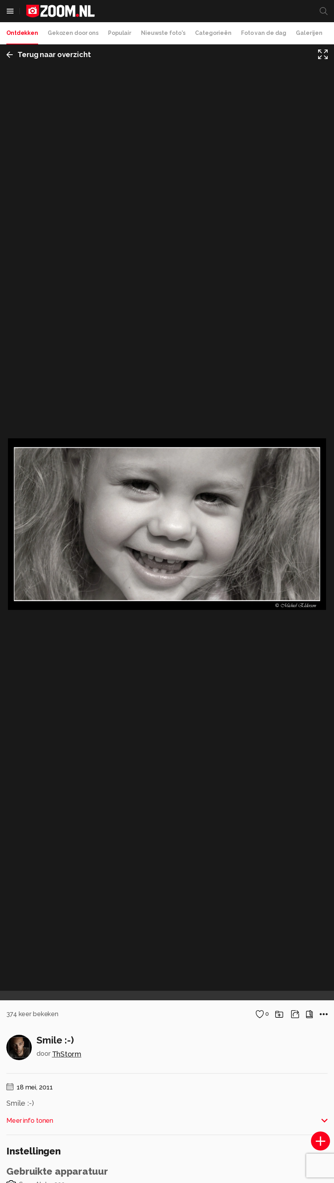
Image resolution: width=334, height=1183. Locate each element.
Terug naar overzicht (48, 54)
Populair (119, 33)
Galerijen (309, 33)
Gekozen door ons (73, 33)
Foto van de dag (263, 33)
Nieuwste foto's (163, 33)
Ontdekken (22, 33)
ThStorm (66, 1054)
